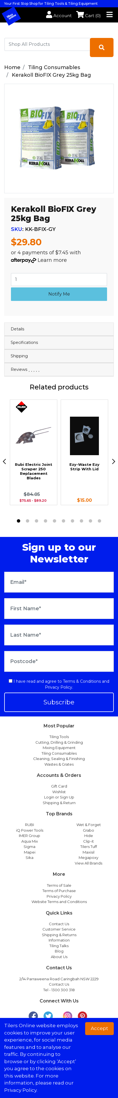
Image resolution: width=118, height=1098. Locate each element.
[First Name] (59, 608)
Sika (29, 857)
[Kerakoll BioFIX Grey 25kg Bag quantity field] (59, 279)
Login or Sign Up (59, 797)
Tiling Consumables (59, 753)
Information (59, 940)
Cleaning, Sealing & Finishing (59, 758)
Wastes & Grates (59, 764)
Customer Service (59, 929)
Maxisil (88, 852)
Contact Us (59, 924)
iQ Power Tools (29, 830)
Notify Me (59, 294)
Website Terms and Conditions (59, 901)
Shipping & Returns (59, 935)
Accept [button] (99, 1028)
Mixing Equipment (59, 747)
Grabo (88, 830)
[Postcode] (59, 661)
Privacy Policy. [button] (20, 1090)
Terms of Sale (59, 885)
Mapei (29, 852)
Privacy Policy (58, 687)
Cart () (88, 15)
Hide (88, 835)
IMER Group (29, 835)
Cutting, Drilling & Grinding (59, 742)
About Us (59, 956)
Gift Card (59, 786)
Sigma (29, 846)
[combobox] (47, 44)
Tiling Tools (59, 736)
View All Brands (88, 863)
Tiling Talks (59, 945)
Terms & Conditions (82, 681)
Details (17, 329)
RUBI (29, 824)
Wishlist (59, 792)
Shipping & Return (59, 802)
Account (59, 15)
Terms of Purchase (59, 890)
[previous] (4, 461)
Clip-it (88, 841)
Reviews (25, 369)
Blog (59, 951)
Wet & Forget (88, 824)
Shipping (19, 356)
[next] (113, 461)
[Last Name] (59, 635)
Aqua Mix (29, 841)
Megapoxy (88, 857)
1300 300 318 (63, 990)
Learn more (52, 260)
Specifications (24, 342)
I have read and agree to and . (59, 684)
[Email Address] (59, 582)
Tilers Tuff (88, 846)
